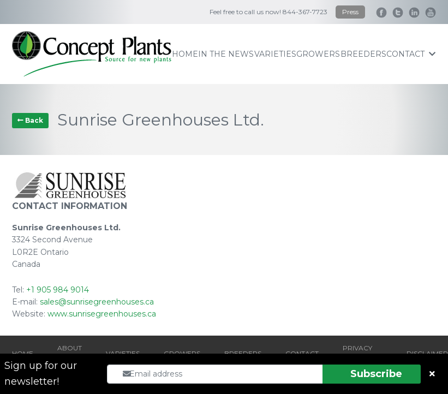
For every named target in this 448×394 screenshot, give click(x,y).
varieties (275, 54)
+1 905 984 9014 (57, 290)
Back (30, 120)
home (185, 54)
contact (410, 54)
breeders (363, 54)
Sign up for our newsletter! (40, 373)
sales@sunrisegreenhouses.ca (97, 302)
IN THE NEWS (226, 54)
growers (318, 54)
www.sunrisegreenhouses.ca (101, 314)
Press (350, 12)
